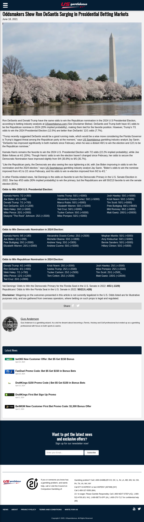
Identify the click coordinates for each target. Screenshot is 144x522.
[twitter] (78, 306)
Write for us (71, 509)
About (14, 509)
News (5, 509)
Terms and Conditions (50, 509)
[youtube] (134, 509)
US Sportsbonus (91, 139)
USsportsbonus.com (56, 124)
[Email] (64, 452)
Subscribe (91, 453)
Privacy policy (28, 509)
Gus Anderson (30, 318)
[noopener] (73, 306)
